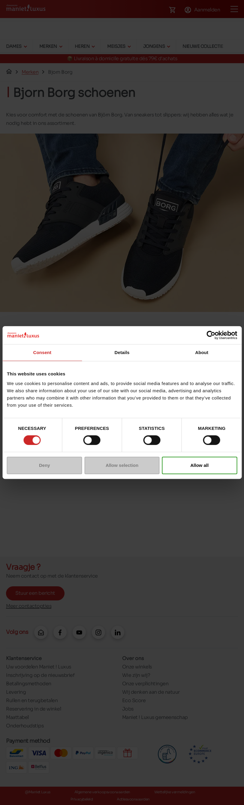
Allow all (199, 465)
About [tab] (201, 352)
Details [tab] (122, 352)
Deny (44, 465)
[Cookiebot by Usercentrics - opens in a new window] (211, 335)
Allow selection (122, 465)
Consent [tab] (42, 352)
